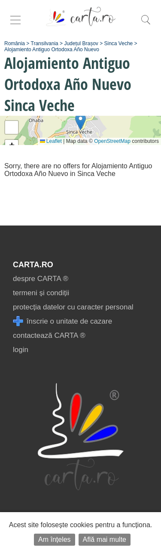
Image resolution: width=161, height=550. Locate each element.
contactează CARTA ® (49, 335)
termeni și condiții (41, 293)
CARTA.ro (33, 264)
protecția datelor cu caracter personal (73, 307)
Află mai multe (104, 539)
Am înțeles (54, 539)
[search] (145, 24)
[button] (80, 121)
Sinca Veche (118, 43)
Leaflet (51, 141)
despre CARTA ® (40, 279)
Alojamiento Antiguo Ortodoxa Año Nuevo (51, 49)
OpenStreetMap (112, 141)
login (20, 350)
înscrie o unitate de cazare (62, 321)
